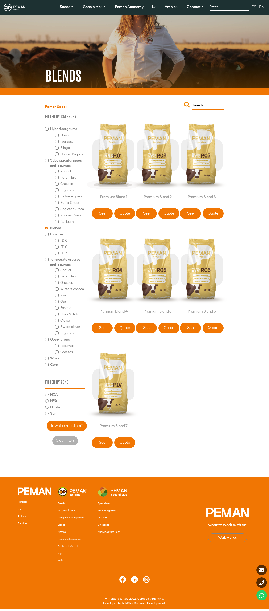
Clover (65, 320)
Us (154, 7)
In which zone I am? (67, 426)
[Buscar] (208, 105)
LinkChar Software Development (143, 605)
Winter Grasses (72, 289)
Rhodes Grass (71, 215)
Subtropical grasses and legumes (66, 163)
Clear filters (65, 441)
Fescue (65, 308)
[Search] (229, 6)
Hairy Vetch (69, 314)
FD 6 (63, 241)
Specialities (93, 7)
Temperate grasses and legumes (65, 262)
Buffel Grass (69, 203)
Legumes (67, 190)
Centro (55, 407)
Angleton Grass (72, 209)
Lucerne (56, 234)
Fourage (66, 141)
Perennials (68, 177)
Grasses (66, 184)
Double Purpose (72, 154)
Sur (53, 413)
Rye (63, 295)
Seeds (65, 7)
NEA (53, 401)
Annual (65, 171)
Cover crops (60, 339)
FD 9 (63, 247)
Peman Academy (129, 7)
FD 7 (63, 253)
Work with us (227, 540)
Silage (65, 148)
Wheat (55, 358)
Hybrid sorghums (63, 129)
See (102, 214)
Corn (54, 365)
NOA (54, 394)
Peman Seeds (56, 107)
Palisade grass (71, 196)
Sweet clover (70, 327)
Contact (193, 7)
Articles (171, 7)
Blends (55, 228)
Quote (125, 214)
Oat (63, 302)
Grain (64, 135)
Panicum (67, 222)
